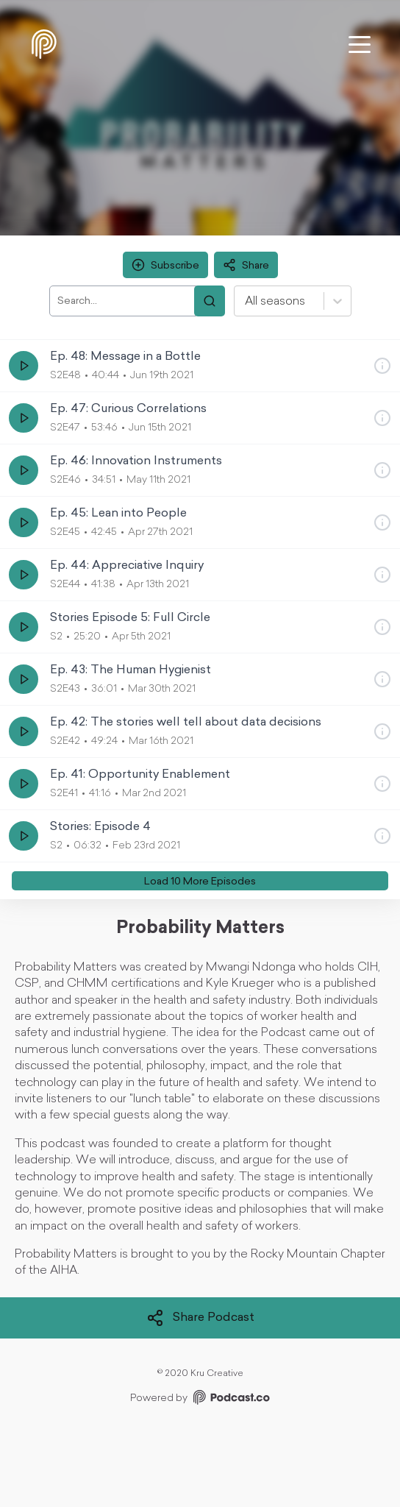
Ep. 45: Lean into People (118, 514)
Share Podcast (200, 1318)
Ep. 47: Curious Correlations (128, 409)
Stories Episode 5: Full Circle (130, 618)
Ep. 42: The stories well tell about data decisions (185, 722)
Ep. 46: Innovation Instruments (136, 461)
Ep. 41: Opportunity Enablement (140, 775)
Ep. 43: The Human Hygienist (130, 670)
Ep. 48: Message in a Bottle (125, 357)
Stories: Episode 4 (100, 827)
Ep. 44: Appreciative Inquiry (127, 566)
